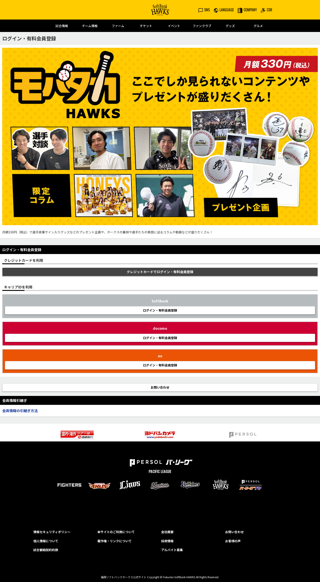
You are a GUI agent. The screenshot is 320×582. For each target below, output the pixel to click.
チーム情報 (90, 26)
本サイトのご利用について (116, 532)
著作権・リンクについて (114, 541)
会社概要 (167, 532)
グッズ (230, 26)
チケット (146, 26)
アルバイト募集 (172, 550)
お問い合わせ (234, 532)
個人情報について (45, 541)
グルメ (258, 26)
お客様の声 (233, 541)
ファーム (118, 26)
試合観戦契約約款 (45, 550)
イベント (174, 26)
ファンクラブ (202, 26)
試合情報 (62, 26)
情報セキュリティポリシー (51, 532)
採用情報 (167, 541)
